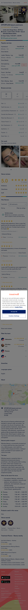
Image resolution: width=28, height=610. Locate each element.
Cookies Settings (14, 316)
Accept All (14, 311)
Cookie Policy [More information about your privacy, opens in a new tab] (19, 307)
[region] (14, 305)
